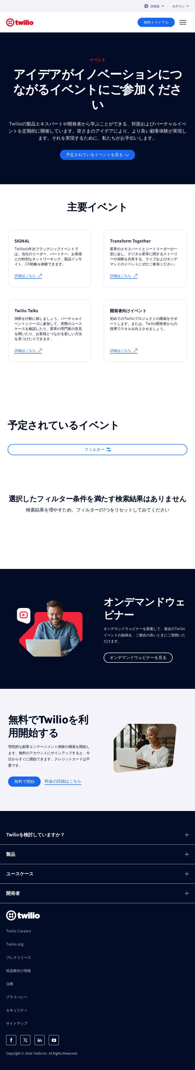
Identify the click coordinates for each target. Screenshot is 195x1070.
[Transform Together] (145, 258)
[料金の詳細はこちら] (63, 781)
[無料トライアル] (156, 22)
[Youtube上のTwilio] (54, 1040)
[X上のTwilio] (25, 1040)
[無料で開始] (24, 782)
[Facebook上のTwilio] (11, 1040)
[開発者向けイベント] (145, 331)
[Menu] (183, 22)
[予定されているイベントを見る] (97, 155)
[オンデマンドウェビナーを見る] (138, 658)
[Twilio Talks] (49, 331)
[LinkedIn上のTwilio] (40, 1040)
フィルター (94, 449)
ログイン (180, 6)
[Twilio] (20, 22)
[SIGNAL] (49, 258)
